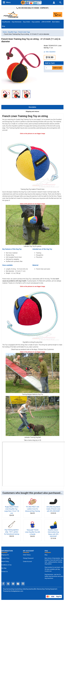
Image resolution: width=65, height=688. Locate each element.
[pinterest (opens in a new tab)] (13, 583)
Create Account (27, 561)
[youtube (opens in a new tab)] (18, 583)
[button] (6, 94)
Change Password (28, 558)
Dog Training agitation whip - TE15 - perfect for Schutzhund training (11, 532)
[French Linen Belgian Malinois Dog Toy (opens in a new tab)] (32, 373)
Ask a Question (49, 52)
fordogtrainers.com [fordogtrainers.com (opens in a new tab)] (17, 591)
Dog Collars (26, 22)
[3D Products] (33, 464)
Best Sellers (56, 22)
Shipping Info (5, 555)
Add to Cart (57, 68)
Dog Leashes (36, 22)
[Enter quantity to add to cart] (48, 68)
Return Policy (5, 561)
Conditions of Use (6, 565)
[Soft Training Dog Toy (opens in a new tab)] (32, 161)
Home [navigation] (5, 32)
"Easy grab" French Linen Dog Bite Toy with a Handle (32, 532)
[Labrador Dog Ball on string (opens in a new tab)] (32, 416)
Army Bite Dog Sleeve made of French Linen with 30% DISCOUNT (53, 509)
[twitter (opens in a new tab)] (8, 583)
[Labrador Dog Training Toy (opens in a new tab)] (32, 225)
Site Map (3, 568)
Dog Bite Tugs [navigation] (12, 32)
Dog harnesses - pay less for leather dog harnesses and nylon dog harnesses (54, 576)
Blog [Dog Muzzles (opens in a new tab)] (46, 555)
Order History (27, 555)
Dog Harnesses (16, 22)
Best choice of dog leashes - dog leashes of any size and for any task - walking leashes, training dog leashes (54, 561)
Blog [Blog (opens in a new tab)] (3, 26)
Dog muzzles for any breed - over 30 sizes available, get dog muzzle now (54, 569)
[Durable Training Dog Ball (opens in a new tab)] (32, 314)
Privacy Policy (5, 558)
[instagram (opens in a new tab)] (23, 583)
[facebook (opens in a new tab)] (3, 583)
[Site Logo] (11, 14)
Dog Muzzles (6, 22)
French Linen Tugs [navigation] (24, 32)
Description (32, 107)
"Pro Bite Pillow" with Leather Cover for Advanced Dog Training (32, 509)
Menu (7, 2)
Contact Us (4, 571)
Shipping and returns (32, 111)
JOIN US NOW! (46, 22)
